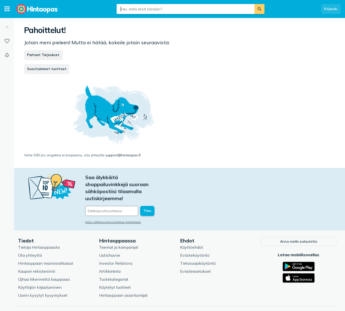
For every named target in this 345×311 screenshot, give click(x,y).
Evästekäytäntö (195, 237)
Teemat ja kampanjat (118, 229)
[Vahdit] (7, 55)
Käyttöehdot (191, 229)
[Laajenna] (7, 27)
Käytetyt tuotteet (115, 269)
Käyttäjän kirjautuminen (40, 269)
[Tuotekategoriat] (7, 9)
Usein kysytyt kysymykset (42, 277)
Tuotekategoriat (113, 261)
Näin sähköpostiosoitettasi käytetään (113, 201)
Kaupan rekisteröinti (36, 253)
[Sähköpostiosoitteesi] (119, 190)
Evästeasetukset (195, 253)
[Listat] (7, 41)
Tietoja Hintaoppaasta (39, 229)
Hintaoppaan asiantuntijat (123, 277)
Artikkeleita (110, 253)
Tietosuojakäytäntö (198, 245)
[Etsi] (259, 9)
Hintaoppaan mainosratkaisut (45, 245)
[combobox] (185, 9)
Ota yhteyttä (30, 237)
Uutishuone (109, 237)
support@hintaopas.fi (123, 155)
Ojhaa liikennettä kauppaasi (44, 261)
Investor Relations (116, 245)
